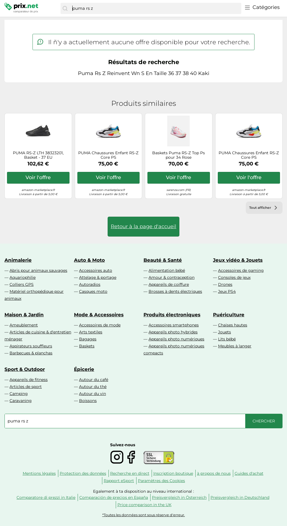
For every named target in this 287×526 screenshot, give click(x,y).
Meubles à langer (234, 346)
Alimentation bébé (167, 270)
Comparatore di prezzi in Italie (46, 497)
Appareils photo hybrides (173, 332)
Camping (19, 393)
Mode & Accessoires (99, 314)
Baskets (86, 346)
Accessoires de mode (100, 325)
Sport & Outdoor (24, 369)
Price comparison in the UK (144, 504)
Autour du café (93, 379)
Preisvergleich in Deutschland (239, 497)
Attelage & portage (97, 277)
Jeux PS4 (227, 291)
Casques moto (93, 291)
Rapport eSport (119, 480)
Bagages (87, 339)
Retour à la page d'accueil (143, 226)
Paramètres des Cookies (161, 480)
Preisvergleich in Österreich (179, 497)
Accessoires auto (95, 270)
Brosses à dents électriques (175, 291)
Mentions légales (39, 473)
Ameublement (24, 325)
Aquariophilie (23, 277)
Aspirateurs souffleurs (31, 346)
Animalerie (18, 260)
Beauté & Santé (163, 260)
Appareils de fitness (29, 379)
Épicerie (84, 369)
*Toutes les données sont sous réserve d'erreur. (143, 515)
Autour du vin (92, 393)
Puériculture (228, 314)
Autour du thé (93, 386)
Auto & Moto (89, 260)
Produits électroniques (172, 314)
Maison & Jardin (24, 314)
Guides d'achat (249, 473)
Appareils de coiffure (169, 284)
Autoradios (89, 284)
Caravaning (21, 400)
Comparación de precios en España (113, 497)
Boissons (88, 400)
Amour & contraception (172, 277)
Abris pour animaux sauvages (38, 270)
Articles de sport (26, 386)
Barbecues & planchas (31, 353)
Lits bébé (227, 339)
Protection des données (83, 473)
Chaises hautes (232, 325)
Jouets (224, 332)
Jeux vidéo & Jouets (238, 260)
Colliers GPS (22, 284)
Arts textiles (90, 332)
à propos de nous (214, 473)
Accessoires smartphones (174, 325)
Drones (225, 284)
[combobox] (155, 8)
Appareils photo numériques (176, 339)
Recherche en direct (129, 473)
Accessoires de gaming (241, 270)
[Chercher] (65, 8)
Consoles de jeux (234, 277)
